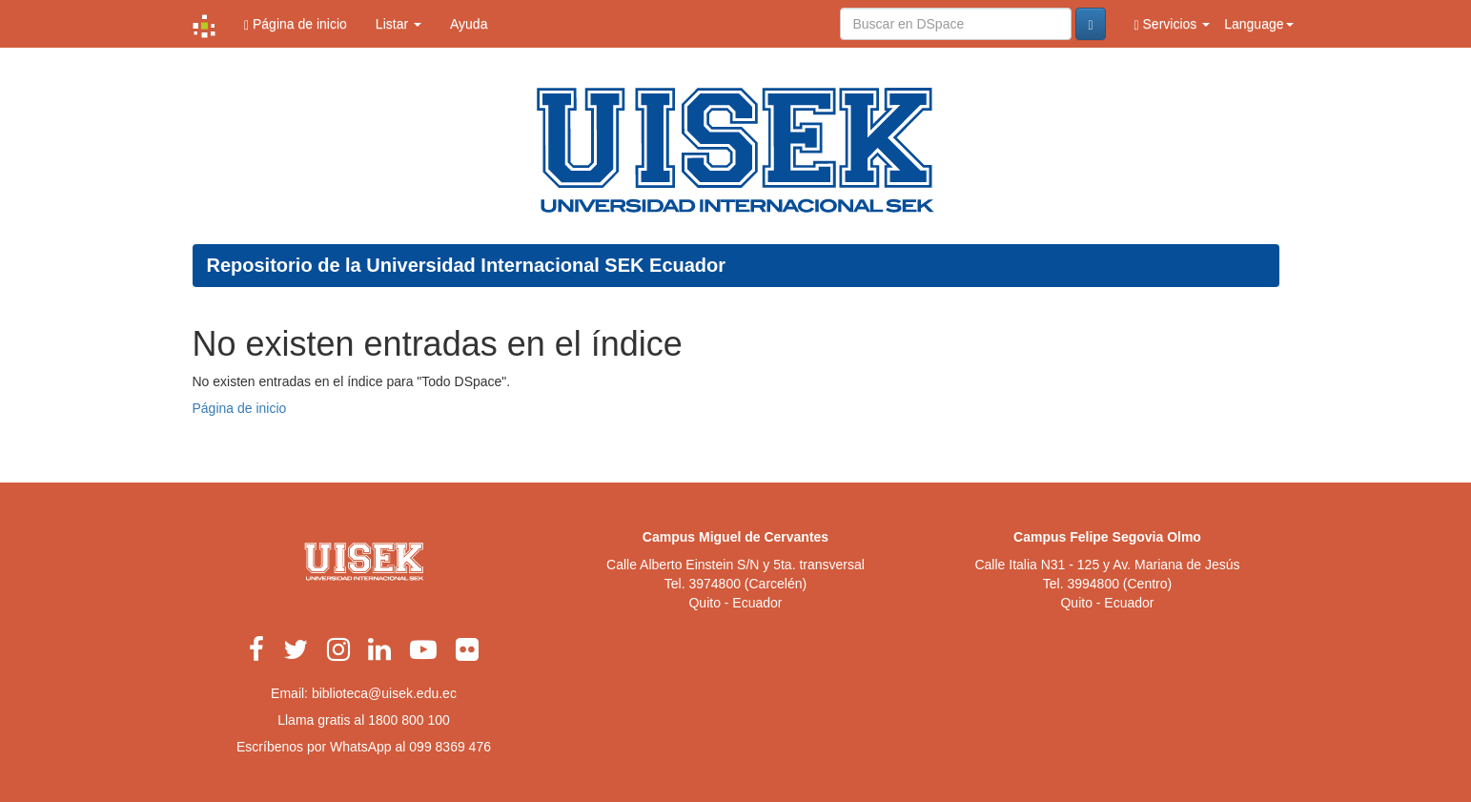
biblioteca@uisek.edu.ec (384, 693)
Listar (398, 23)
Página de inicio (295, 24)
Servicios (1172, 24)
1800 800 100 (409, 720)
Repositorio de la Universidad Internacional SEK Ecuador (466, 265)
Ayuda (468, 23)
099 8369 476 (450, 746)
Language (1258, 23)
